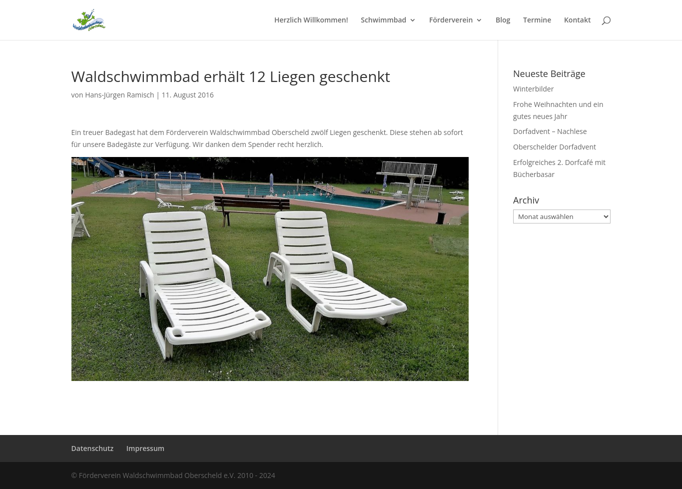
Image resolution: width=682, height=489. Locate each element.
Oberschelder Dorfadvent (554, 147)
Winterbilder (533, 89)
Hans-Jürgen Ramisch (119, 95)
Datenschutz (92, 448)
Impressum (145, 448)
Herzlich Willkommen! (311, 20)
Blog (503, 20)
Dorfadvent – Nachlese (550, 131)
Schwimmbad (383, 20)
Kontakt (577, 20)
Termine (537, 20)
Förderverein (451, 20)
